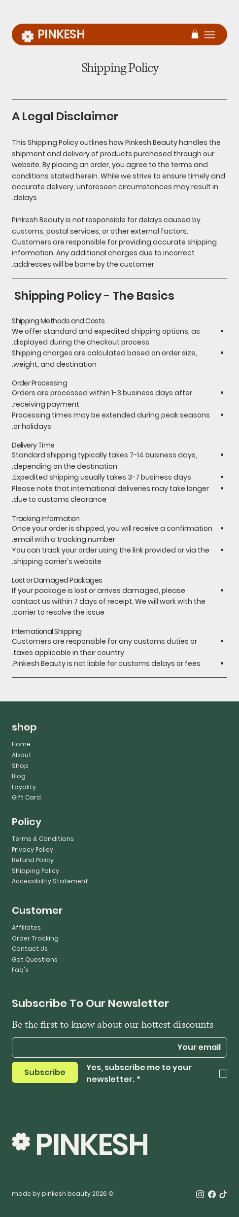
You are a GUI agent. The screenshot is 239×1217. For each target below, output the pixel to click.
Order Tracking (35, 938)
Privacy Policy (32, 849)
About (22, 755)
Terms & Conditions (43, 839)
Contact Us (30, 948)
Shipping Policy (35, 871)
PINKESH (61, 34)
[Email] (122, 1047)
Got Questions (35, 959)
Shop (20, 766)
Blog (19, 776)
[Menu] (209, 34)
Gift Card (26, 797)
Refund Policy (33, 860)
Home (21, 744)
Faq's (20, 970)
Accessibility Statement (50, 881)
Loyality (24, 787)
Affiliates (26, 927)
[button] (195, 34)
